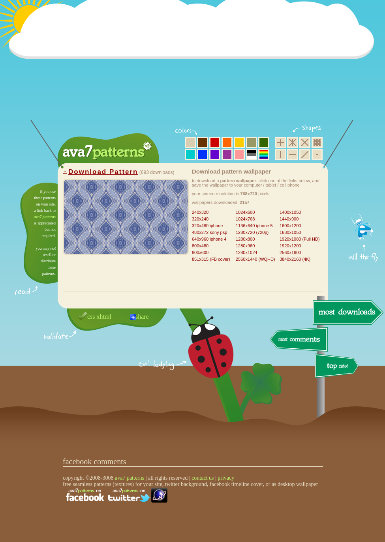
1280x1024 (246, 252)
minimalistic (317, 154)
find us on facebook (85, 495)
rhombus (304, 142)
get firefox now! (364, 185)
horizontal (292, 154)
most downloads (347, 312)
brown (202, 142)
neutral (251, 154)
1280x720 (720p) (252, 232)
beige (190, 142)
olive (251, 142)
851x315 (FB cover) (211, 259)
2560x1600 (290, 252)
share (142, 316)
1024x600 (245, 212)
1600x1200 (290, 225)
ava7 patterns (45, 217)
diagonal (304, 154)
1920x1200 (290, 245)
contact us (203, 478)
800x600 (200, 252)
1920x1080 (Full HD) (300, 239)
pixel (317, 142)
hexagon (292, 142)
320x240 (200, 219)
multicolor (263, 154)
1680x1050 (290, 232)
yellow (239, 142)
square (280, 142)
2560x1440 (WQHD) (255, 259)
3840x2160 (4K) (295, 259)
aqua (190, 154)
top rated (338, 367)
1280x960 (245, 245)
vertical (280, 154)
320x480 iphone (207, 225)
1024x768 (245, 219)
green (263, 142)
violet (214, 154)
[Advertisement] (194, 65)
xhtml (104, 316)
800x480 (200, 245)
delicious (203, 356)
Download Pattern (103, 172)
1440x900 (289, 219)
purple (227, 154)
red (214, 142)
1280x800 (245, 239)
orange (227, 142)
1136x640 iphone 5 (254, 225)
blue (202, 154)
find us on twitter (129, 495)
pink (239, 154)
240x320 (200, 212)
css (91, 316)
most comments (299, 340)
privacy (226, 478)
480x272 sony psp (209, 232)
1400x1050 (290, 212)
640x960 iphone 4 (209, 239)
